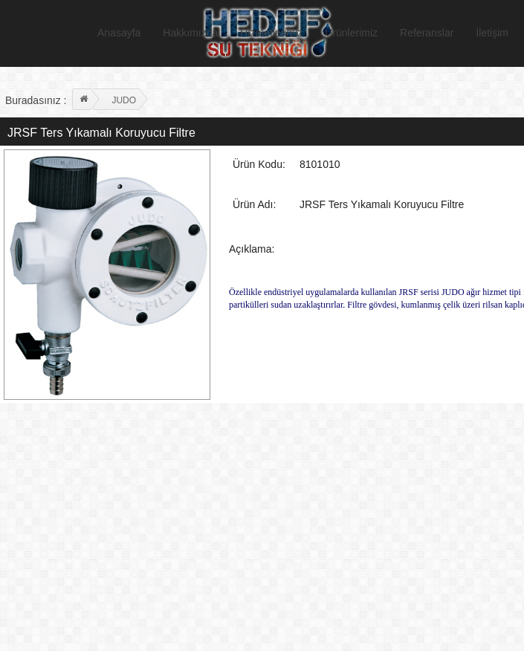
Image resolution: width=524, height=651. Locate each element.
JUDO (123, 100)
